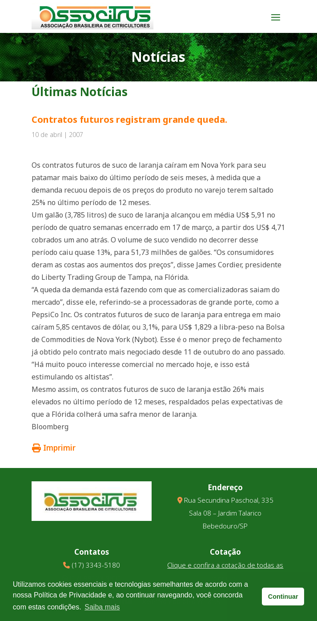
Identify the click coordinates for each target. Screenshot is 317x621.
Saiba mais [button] (102, 607)
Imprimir (54, 448)
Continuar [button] (283, 596)
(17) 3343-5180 (96, 565)
